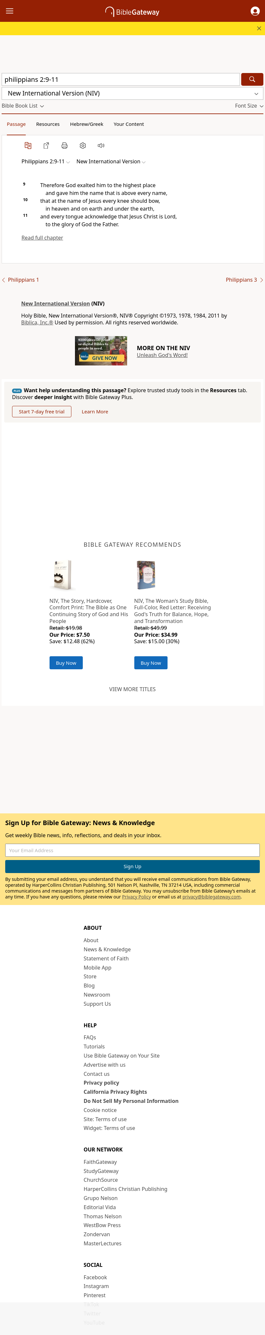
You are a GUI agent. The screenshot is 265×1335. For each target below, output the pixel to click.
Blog (89, 985)
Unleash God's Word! (162, 355)
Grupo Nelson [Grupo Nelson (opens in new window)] (101, 1198)
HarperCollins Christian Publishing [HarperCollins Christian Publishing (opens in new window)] (126, 1189)
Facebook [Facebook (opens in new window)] (95, 1277)
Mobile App (97, 967)
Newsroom (97, 994)
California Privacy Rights (115, 1091)
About (91, 940)
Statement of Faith (106, 958)
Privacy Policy (136, 897)
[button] (255, 11)
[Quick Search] (121, 79)
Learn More (95, 411)
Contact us (97, 1073)
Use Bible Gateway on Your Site (122, 1055)
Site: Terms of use (105, 1119)
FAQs (90, 1037)
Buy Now (66, 663)
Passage (16, 124)
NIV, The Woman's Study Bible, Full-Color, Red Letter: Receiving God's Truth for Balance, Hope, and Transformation (172, 611)
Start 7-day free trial (42, 411)
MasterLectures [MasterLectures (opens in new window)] (103, 1243)
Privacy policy (101, 1082)
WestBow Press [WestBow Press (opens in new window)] (102, 1225)
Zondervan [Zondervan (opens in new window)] (97, 1234)
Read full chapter (42, 237)
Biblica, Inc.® (37, 322)
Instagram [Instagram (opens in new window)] (96, 1286)
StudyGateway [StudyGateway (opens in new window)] (101, 1171)
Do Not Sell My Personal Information (131, 1101)
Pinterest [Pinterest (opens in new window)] (95, 1295)
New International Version (55, 303)
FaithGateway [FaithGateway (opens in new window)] (100, 1161)
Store (90, 976)
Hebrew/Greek (86, 124)
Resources (48, 124)
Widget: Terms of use (109, 1128)
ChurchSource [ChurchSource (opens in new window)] (101, 1179)
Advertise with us (105, 1064)
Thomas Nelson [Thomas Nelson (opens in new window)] (103, 1216)
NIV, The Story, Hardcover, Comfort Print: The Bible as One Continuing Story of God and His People (89, 611)
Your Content (129, 124)
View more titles (132, 689)
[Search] (252, 79)
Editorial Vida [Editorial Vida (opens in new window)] (100, 1207)
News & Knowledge (107, 949)
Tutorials (94, 1046)
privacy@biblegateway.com (212, 897)
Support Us (97, 1003)
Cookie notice (100, 1110)
